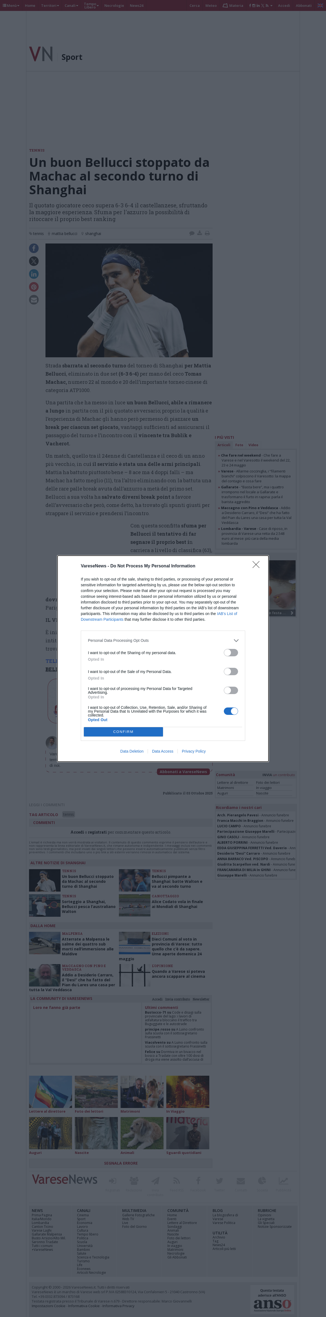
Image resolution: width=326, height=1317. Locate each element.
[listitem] (163, 640)
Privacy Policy (194, 751)
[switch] (231, 652)
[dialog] (163, 659)
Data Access (162, 751)
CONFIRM (123, 732)
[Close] (258, 566)
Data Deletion (132, 751)
